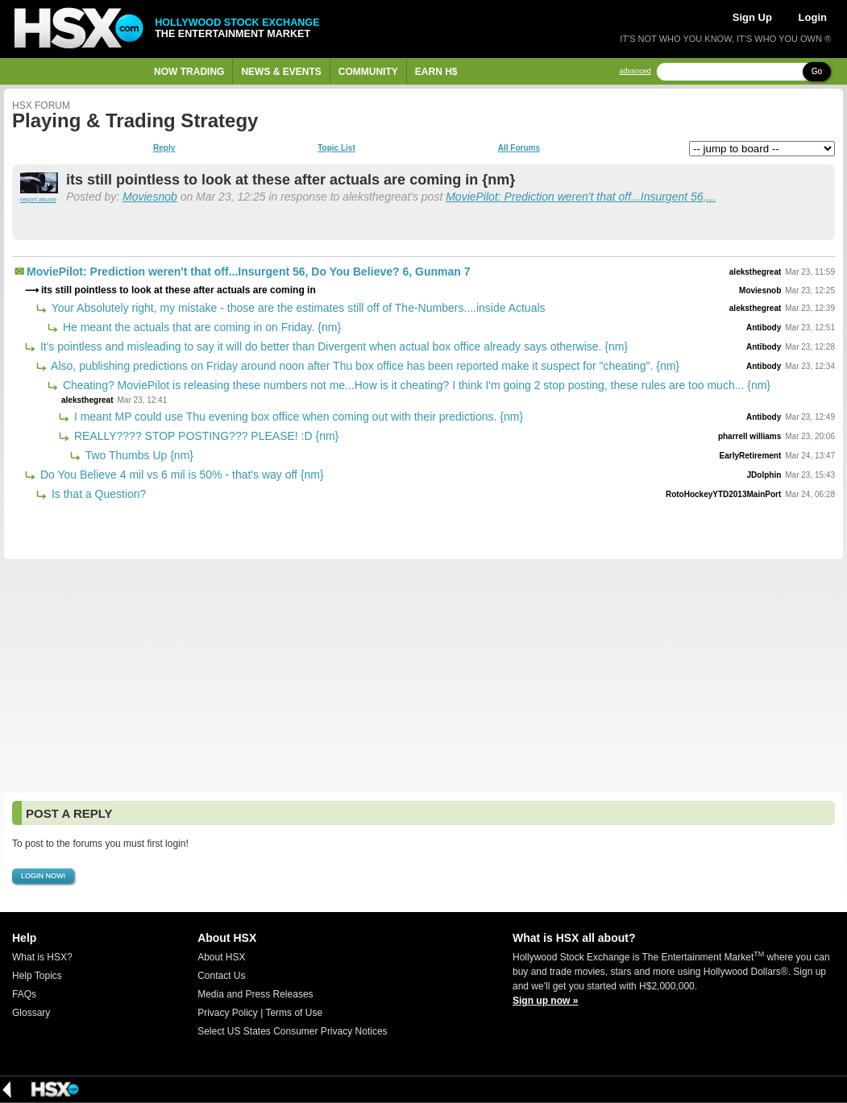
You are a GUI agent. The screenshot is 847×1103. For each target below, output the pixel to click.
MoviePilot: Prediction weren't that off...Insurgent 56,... (581, 196)
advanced (635, 71)
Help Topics (37, 975)
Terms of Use (293, 1012)
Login (813, 17)
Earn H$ (436, 71)
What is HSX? (42, 957)
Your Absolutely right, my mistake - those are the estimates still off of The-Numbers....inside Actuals (297, 307)
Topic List (336, 148)
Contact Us (221, 975)
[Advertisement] (423, 676)
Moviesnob (149, 196)
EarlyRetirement (751, 455)
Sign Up (752, 17)
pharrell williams (749, 436)
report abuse (38, 199)
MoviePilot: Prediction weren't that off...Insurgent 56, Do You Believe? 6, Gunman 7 (248, 271)
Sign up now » (545, 1000)
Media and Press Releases (255, 994)
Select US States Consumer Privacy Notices (292, 1031)
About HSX (221, 957)
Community (368, 71)
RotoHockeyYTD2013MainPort (723, 494)
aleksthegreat (755, 271)
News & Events (281, 71)
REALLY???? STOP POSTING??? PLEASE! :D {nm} (204, 435)
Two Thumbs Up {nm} (137, 455)
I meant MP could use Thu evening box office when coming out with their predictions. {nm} (297, 416)
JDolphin (764, 475)
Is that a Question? (97, 493)
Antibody (763, 327)
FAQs (24, 994)
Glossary (31, 1012)
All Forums (519, 148)
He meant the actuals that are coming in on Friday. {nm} (200, 327)
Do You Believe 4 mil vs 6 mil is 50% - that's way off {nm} (180, 474)
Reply (164, 148)
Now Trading (189, 71)
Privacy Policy (227, 1012)
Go (817, 71)
